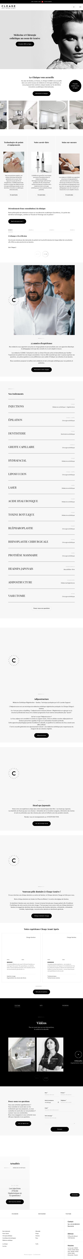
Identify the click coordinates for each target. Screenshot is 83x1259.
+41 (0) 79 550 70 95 (41, 823)
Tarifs (36, 1243)
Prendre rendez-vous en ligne (75, 86)
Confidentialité (36, 1254)
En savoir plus (14, 195)
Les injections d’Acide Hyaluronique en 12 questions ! (15, 1192)
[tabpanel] (41, 241)
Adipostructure (41, 735)
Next (45, 254)
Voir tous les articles (15, 1201)
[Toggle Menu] (80, 7)
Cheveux (37, 1235)
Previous (38, 254)
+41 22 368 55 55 (23, 1123)
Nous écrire (71, 1226)
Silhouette (37, 1231)
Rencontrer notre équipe (41, 369)
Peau (36, 1238)
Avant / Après (6, 1233)
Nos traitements (6, 1231)
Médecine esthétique (7, 1240)
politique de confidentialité (62, 1201)
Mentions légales (28, 1254)
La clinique (5, 1243)
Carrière (5, 1246)
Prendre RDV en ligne (24, 44)
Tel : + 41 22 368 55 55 (74, 1224)
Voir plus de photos (41, 992)
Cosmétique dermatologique (9, 1238)
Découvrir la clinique (41, 93)
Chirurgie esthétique (7, 1235)
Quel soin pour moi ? (17, 221)
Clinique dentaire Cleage (41, 916)
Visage (37, 1233)
